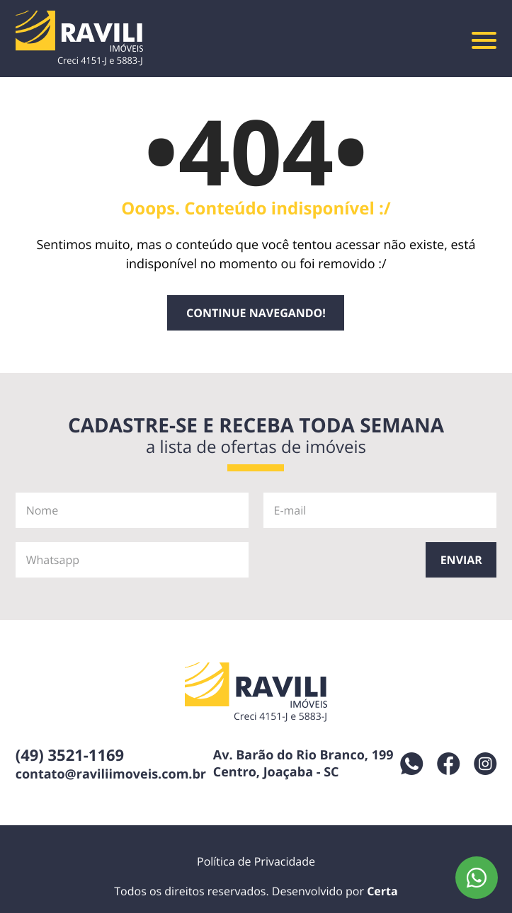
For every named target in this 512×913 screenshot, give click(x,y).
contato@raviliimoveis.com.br (111, 774)
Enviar (461, 560)
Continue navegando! (256, 313)
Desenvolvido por (335, 891)
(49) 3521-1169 (70, 755)
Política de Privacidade (256, 861)
